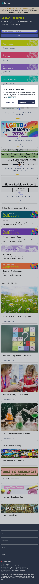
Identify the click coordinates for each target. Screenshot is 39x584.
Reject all (10, 102)
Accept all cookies (26, 102)
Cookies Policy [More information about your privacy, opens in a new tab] (12, 97)
